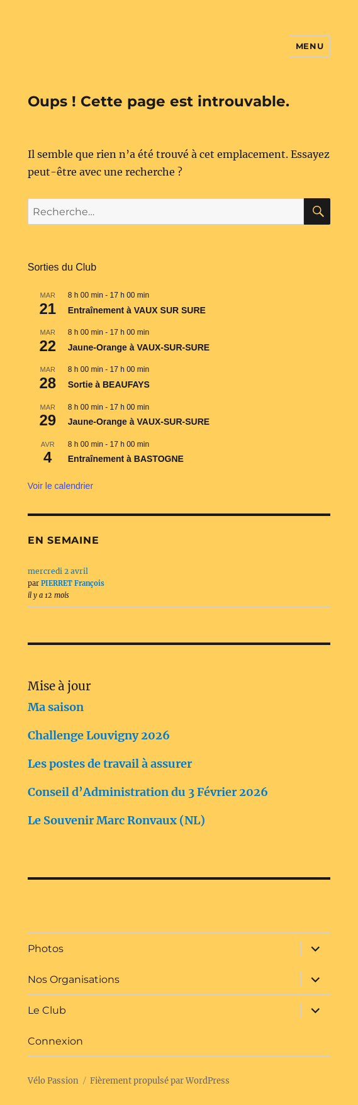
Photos (46, 949)
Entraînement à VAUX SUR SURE (137, 310)
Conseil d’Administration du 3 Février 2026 (148, 792)
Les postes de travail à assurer (110, 763)
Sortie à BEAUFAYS (109, 384)
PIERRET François (72, 583)
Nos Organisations (74, 979)
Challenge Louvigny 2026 (99, 735)
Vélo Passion (53, 1080)
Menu (309, 46)
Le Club (47, 1010)
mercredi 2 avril (58, 571)
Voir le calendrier (60, 486)
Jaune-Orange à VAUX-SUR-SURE (139, 347)
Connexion (55, 1041)
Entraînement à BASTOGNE (126, 459)
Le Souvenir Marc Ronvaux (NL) (116, 820)
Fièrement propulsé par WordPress (160, 1080)
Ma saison (56, 707)
